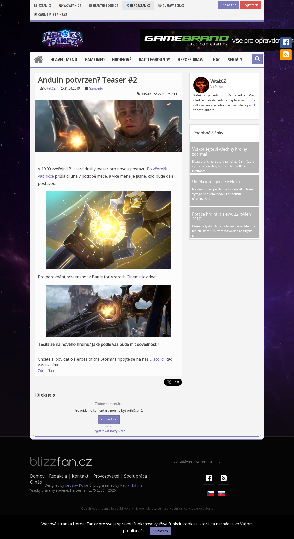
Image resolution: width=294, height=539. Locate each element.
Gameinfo (95, 59)
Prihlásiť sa (228, 5)
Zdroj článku (48, 370)
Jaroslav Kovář (77, 485)
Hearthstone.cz (103, 5)
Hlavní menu (63, 59)
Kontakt (80, 476)
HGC (216, 59)
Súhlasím (160, 531)
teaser (146, 93)
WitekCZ (49, 89)
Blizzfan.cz (43, 5)
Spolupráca (135, 476)
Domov (37, 476)
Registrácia (251, 5)
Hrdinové (121, 59)
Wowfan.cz (70, 5)
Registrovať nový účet (108, 431)
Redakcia (58, 476)
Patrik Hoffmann (133, 485)
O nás (36, 482)
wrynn (172, 93)
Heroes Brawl (191, 59)
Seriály (235, 59)
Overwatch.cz (171, 5)
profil (251, 105)
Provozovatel (106, 476)
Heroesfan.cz (138, 5)
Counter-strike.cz (50, 14)
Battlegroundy (154, 59)
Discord (156, 359)
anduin (159, 93)
